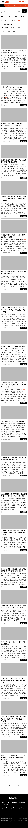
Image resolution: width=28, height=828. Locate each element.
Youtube (14, 808)
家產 (9, 31)
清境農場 (13, 27)
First (9, 785)
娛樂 (16, 16)
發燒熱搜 (5, 804)
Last (19, 785)
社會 (9, 16)
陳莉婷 (4, 31)
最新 (8, 5)
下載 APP (21, 2)
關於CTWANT (5, 802)
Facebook (5, 808)
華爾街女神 (5, 27)
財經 (22, 16)
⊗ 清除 (18, 11)
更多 (14, 31)
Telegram (22, 808)
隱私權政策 (22, 802)
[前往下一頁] (16, 786)
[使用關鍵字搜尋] (24, 11)
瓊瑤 (19, 27)
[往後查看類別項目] (25, 5)
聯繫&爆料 (14, 802)
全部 (2, 16)
